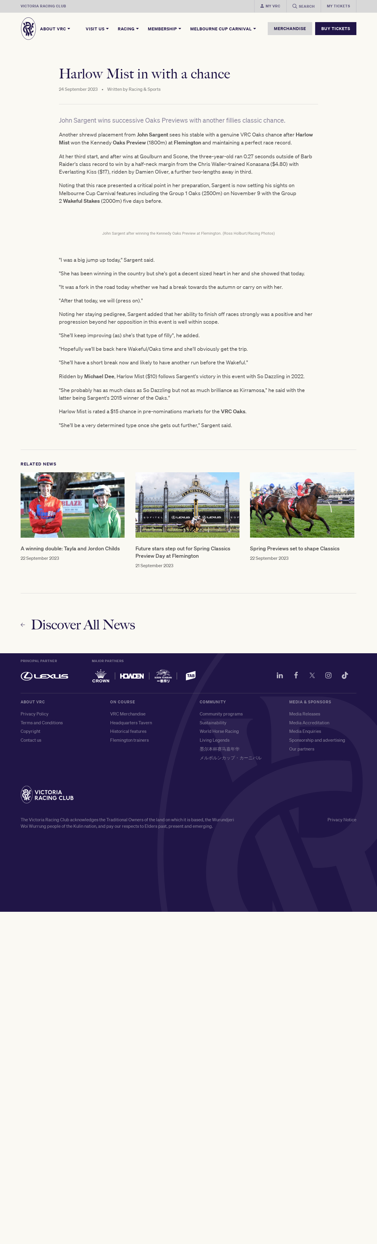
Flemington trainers (129, 1072)
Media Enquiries (305, 1063)
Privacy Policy (35, 1046)
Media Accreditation (309, 1055)
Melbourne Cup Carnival (223, 28)
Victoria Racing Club (43, 6)
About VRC (55, 28)
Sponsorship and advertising (317, 1072)
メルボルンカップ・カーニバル (231, 1090)
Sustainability (213, 1055)
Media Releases (304, 1046)
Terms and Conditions (42, 1055)
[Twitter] (309, 1008)
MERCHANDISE (290, 28)
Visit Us (98, 28)
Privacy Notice (342, 1152)
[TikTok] (344, 1008)
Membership (165, 28)
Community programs (221, 1046)
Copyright (30, 1063)
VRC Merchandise (127, 1046)
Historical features (128, 1063)
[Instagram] (326, 1008)
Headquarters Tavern (131, 1055)
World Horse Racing (219, 1063)
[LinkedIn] (275, 1008)
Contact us (31, 1072)
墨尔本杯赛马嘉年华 (219, 1081)
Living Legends (214, 1072)
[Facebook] (292, 1008)
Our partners (301, 1081)
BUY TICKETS (335, 28)
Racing (129, 28)
